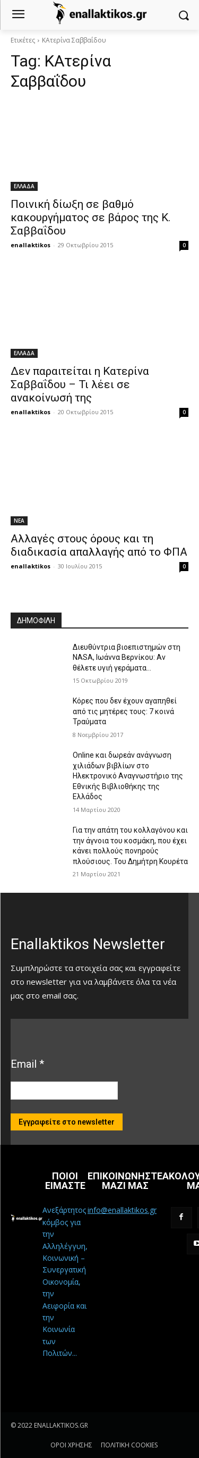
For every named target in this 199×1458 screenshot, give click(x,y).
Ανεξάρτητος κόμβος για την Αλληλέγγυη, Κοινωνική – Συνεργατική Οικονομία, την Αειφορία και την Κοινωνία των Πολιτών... (65, 1281)
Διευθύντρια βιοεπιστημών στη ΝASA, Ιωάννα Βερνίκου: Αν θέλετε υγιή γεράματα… (126, 657)
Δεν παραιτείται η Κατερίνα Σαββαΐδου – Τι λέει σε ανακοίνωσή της (80, 384)
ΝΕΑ (19, 520)
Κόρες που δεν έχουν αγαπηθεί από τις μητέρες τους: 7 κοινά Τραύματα (125, 711)
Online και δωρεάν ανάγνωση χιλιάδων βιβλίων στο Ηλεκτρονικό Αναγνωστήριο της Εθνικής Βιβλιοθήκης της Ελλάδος (128, 776)
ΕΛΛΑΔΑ (24, 186)
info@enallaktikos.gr (122, 1210)
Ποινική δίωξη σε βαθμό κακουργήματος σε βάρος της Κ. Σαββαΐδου (91, 217)
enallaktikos (30, 245)
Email (27, 1064)
